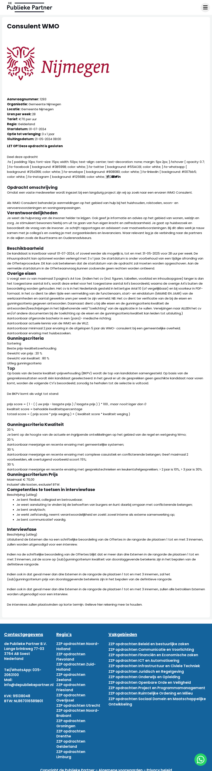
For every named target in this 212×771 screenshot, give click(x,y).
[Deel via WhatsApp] (110, 176)
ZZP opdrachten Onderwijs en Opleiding (144, 673)
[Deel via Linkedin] (120, 176)
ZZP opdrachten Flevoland (70, 656)
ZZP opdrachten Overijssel (70, 696)
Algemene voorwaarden (121, 766)
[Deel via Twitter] (116, 176)
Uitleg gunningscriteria (24, 363)
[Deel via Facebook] (108, 176)
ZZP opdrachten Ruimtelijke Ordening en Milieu (150, 688)
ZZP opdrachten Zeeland (70, 676)
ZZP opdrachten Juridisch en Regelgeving (146, 668)
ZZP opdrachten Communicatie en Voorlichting (151, 648)
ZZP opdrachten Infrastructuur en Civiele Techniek (154, 663)
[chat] (200, 759)
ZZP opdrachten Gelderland (70, 741)
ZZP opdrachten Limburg (70, 751)
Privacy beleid (159, 766)
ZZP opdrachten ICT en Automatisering (143, 658)
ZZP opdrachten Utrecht (78, 703)
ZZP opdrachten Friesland (70, 686)
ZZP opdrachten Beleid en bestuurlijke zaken (148, 643)
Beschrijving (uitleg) (22, 494)
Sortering (14, 343)
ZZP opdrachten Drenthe (70, 731)
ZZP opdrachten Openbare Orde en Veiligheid (149, 678)
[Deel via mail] (113, 176)
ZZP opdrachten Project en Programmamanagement (156, 683)
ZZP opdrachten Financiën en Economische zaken (153, 653)
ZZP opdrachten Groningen (70, 721)
